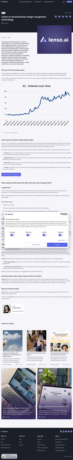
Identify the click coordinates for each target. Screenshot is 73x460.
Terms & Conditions (42, 447)
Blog (20, 442)
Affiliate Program (5, 447)
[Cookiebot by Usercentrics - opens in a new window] (61, 214)
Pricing (3, 439)
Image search (24, 75)
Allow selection (36, 244)
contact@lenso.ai (41, 297)
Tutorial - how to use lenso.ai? (11, 174)
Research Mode (59, 447)
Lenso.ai (3, 143)
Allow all (57, 244)
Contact (21, 445)
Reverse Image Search (26, 1)
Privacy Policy (41, 445)
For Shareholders (60, 450)
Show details (61, 240)
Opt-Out (39, 439)
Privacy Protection (6, 445)
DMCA (39, 442)
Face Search (38, 1)
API (2, 442)
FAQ (20, 439)
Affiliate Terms (41, 450)
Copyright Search (49, 1)
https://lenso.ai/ (23, 297)
